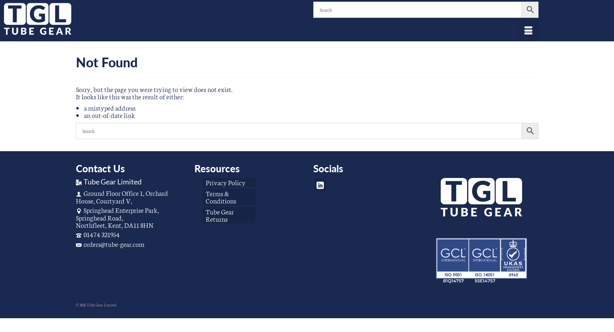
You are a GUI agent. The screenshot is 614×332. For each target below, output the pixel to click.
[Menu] (528, 31)
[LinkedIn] (320, 184)
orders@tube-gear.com (110, 243)
